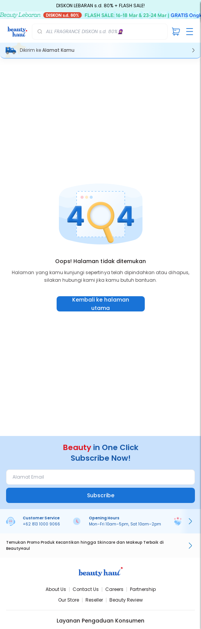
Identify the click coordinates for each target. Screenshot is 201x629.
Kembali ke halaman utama (100, 303)
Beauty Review (126, 600)
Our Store (68, 600)
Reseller (94, 600)
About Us (56, 589)
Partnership (143, 589)
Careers (114, 589)
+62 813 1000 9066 (41, 524)
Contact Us (86, 589)
